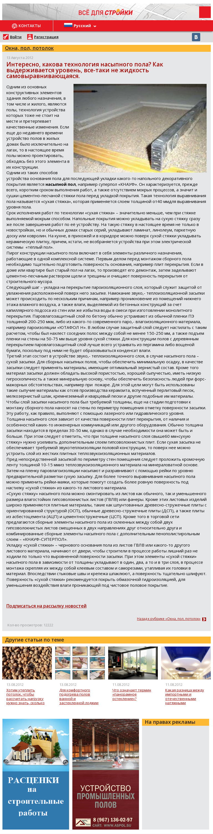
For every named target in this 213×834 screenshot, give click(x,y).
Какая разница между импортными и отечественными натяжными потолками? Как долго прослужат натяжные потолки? (184, 696)
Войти (16, 36)
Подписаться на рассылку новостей (46, 606)
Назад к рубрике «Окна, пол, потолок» (169, 619)
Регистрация (46, 36)
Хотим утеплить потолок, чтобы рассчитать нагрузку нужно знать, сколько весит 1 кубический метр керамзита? (25, 696)
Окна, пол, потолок (29, 48)
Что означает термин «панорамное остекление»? (131, 694)
